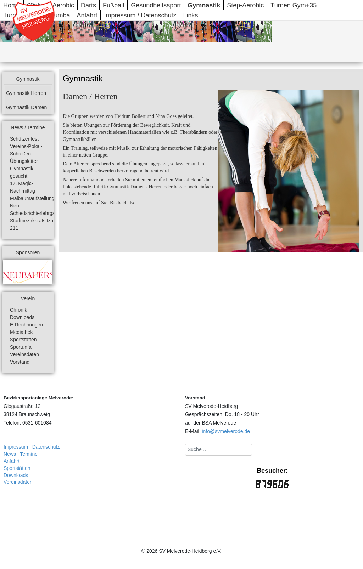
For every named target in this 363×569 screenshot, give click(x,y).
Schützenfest (24, 139)
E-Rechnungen (26, 325)
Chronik (18, 310)
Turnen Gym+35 (293, 5)
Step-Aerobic (245, 5)
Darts (88, 5)
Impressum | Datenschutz (32, 447)
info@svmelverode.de (226, 431)
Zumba (60, 15)
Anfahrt (87, 15)
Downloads (22, 317)
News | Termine (21, 454)
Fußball (113, 5)
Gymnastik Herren (26, 93)
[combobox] (218, 450)
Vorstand (19, 362)
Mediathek (21, 332)
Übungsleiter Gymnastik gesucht (24, 168)
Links (190, 15)
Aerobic (63, 5)
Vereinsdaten (24, 354)
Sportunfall (22, 347)
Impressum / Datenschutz (140, 15)
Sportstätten (23, 339)
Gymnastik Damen (26, 107)
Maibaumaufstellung (32, 198)
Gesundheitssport (156, 5)
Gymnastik (204, 5)
